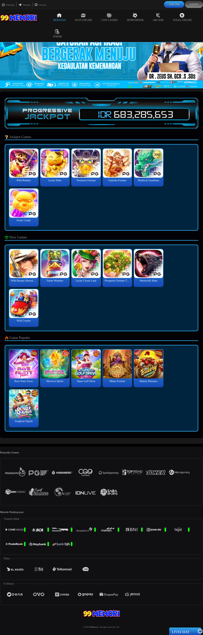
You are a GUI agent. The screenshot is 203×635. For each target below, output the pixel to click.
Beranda (59, 17)
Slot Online (83, 17)
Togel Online (182, 17)
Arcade (158, 17)
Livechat (40, 5)
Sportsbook (135, 17)
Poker (57, 33)
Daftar (174, 4)
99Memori (94, 627)
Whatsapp (8, 5)
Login (194, 4)
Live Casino (109, 17)
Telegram (24, 5)
